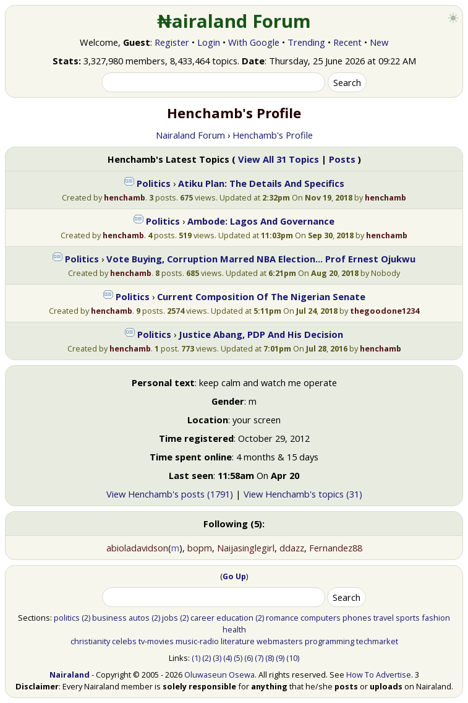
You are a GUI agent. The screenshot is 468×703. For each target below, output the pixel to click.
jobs (170, 617)
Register (172, 42)
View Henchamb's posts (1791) (169, 494)
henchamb (124, 197)
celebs (124, 641)
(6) (248, 657)
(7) (259, 657)
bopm (199, 547)
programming (329, 641)
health (234, 629)
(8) (269, 657)
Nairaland (69, 674)
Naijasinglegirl (245, 547)
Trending (306, 42)
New (379, 42)
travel (383, 617)
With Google (253, 42)
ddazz (291, 547)
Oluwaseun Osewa (219, 674)
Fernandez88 (335, 547)
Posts (342, 159)
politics (67, 617)
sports (408, 617)
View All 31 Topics (278, 159)
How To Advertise (378, 674)
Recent (347, 42)
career (202, 617)
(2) (86, 617)
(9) (280, 657)
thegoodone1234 (384, 310)
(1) (196, 657)
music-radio (197, 641)
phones (357, 617)
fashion (436, 617)
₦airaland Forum (234, 21)
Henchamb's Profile (272, 135)
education (234, 617)
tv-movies (156, 641)
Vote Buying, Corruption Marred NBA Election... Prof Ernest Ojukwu (260, 258)
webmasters (280, 641)
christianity (90, 641)
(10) (292, 657)
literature (238, 641)
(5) (238, 657)
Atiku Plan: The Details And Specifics (261, 183)
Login (208, 42)
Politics (154, 183)
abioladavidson (137, 547)
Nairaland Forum (190, 135)
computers (320, 617)
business (109, 617)
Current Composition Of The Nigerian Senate (261, 296)
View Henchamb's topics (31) (303, 494)
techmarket (377, 641)
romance (282, 617)
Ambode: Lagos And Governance (260, 221)
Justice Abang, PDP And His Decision (261, 334)
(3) (217, 657)
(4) (227, 657)
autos (139, 617)
